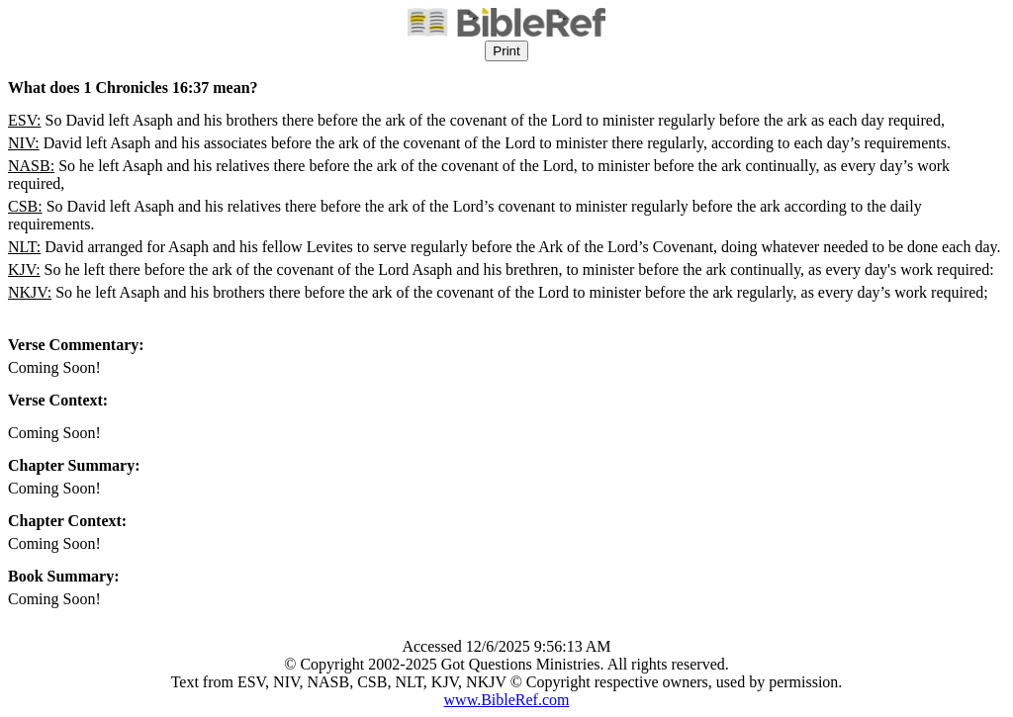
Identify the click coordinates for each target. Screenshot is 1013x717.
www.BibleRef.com (507, 699)
